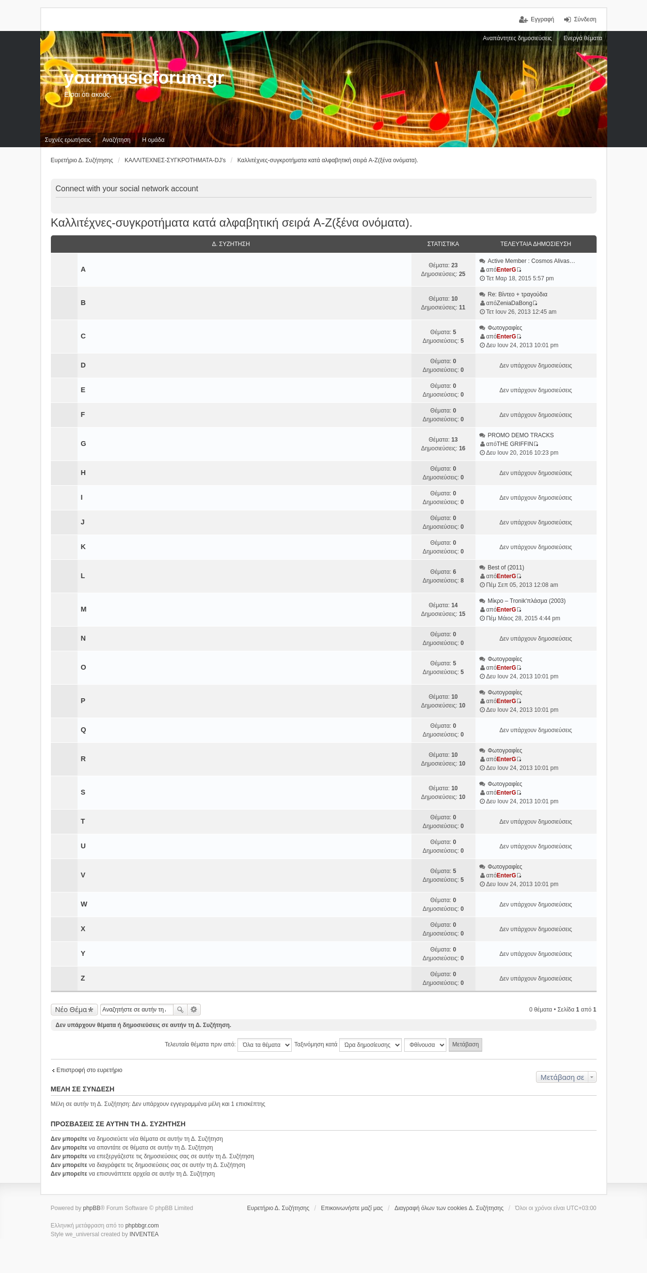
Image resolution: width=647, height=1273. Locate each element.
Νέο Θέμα (71, 1009)
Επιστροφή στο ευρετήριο (90, 1070)
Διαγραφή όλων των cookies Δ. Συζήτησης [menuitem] (449, 1208)
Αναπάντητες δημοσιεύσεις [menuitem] (517, 38)
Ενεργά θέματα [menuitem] (583, 38)
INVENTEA (143, 1234)
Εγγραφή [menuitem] (542, 19)
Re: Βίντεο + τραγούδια (517, 294)
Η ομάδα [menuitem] (153, 140)
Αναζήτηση (180, 1009)
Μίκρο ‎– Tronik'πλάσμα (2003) (527, 601)
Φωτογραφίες (505, 327)
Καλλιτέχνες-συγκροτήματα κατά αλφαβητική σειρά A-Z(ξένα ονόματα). (232, 222)
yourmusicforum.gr (144, 78)
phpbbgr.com (141, 1225)
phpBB (91, 1208)
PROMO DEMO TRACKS (520, 435)
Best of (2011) (506, 567)
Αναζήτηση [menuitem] (116, 140)
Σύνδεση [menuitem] (585, 19)
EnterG (506, 269)
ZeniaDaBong (514, 303)
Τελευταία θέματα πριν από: (228, 1045)
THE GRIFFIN (515, 444)
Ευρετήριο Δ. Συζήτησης (278, 1208)
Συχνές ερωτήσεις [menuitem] (68, 140)
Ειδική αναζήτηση (194, 1009)
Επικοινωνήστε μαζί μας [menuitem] (352, 1208)
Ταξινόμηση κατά (347, 1045)
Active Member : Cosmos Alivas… (531, 261)
